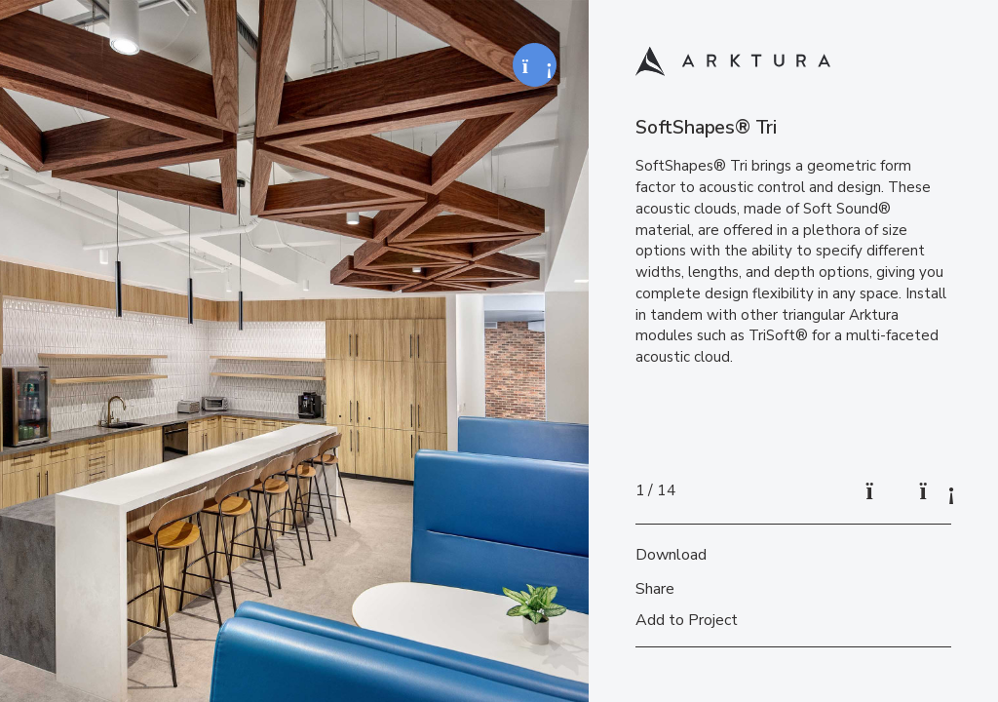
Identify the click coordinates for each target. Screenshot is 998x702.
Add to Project (686, 620)
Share (654, 589)
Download (671, 555)
